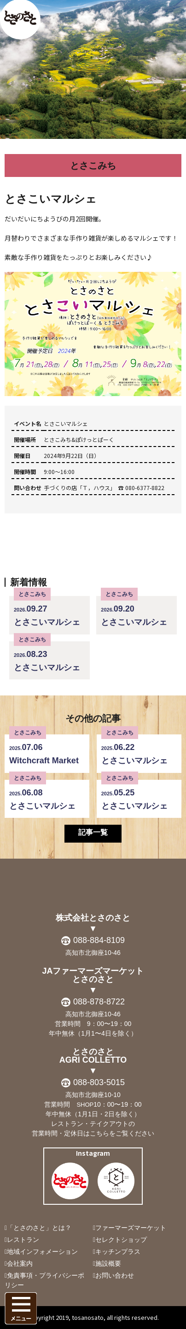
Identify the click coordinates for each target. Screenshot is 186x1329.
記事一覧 (93, 832)
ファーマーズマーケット (130, 1227)
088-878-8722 (99, 1002)
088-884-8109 (99, 940)
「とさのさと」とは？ (39, 1227)
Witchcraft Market (47, 749)
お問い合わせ (114, 1275)
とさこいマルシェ (49, 611)
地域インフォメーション (42, 1251)
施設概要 (108, 1263)
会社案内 (20, 1263)
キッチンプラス (117, 1251)
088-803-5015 (99, 1082)
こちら (99, 1133)
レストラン (23, 1239)
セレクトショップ (121, 1239)
